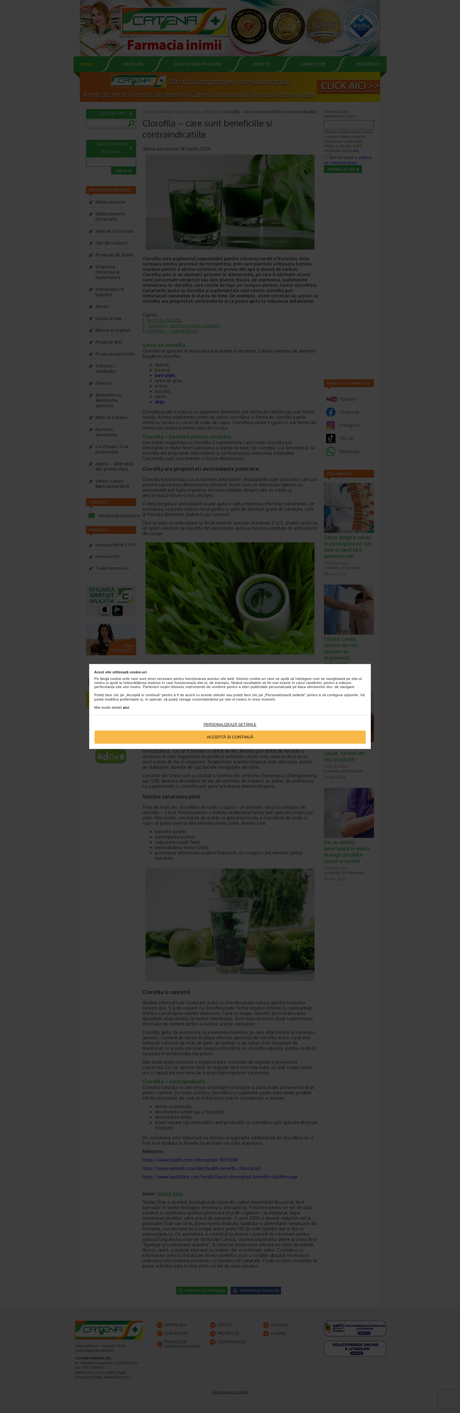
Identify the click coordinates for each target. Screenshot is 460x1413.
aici (126, 707)
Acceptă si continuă (230, 737)
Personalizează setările (230, 724)
